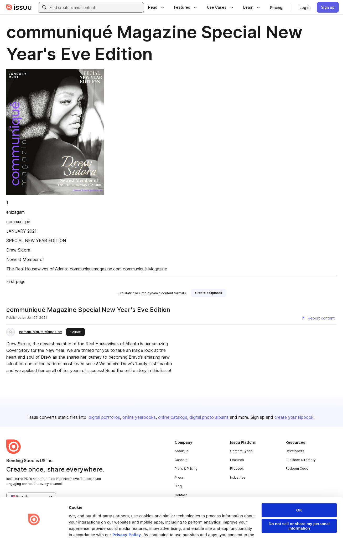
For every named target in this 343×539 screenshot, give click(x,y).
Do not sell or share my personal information (299, 507)
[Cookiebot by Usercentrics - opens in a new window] (34, 529)
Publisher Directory (300, 460)
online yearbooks (139, 417)
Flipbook (237, 468)
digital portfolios (104, 417)
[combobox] (96, 7)
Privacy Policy (126, 516)
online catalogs (172, 417)
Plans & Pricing (186, 468)
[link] (276, 7)
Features (237, 460)
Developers (294, 451)
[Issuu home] (19, 7)
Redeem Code (296, 468)
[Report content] (318, 318)
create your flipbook (294, 417)
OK (299, 491)
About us (181, 451)
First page (15, 281)
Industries (238, 477)
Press (179, 477)
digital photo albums (209, 417)
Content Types (241, 451)
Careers (181, 460)
